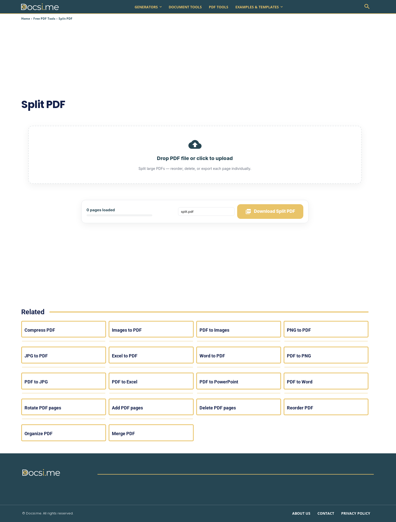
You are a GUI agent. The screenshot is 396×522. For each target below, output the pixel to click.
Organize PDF (38, 433)
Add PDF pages (127, 407)
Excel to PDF (124, 355)
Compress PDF (39, 330)
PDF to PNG (299, 355)
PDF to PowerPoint (219, 381)
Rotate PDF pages (42, 407)
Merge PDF (123, 433)
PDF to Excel (124, 381)
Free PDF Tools (44, 18)
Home (25, 18)
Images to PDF (127, 330)
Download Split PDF (270, 211)
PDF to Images (214, 330)
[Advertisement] (190, 59)
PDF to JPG (36, 381)
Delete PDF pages (218, 407)
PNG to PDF (299, 330)
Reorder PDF (300, 407)
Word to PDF (212, 355)
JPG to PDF (36, 355)
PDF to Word (299, 381)
